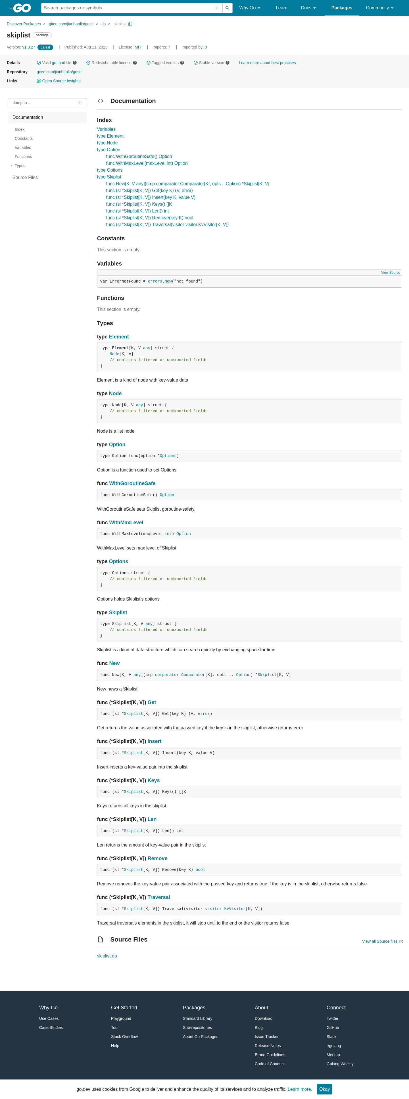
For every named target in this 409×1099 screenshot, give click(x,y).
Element (119, 337)
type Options (110, 170)
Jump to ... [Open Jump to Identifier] (22, 102)
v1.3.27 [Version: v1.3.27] (21, 47)
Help (115, 1045)
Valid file (57, 62)
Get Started (124, 1007)
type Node (107, 142)
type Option (108, 149)
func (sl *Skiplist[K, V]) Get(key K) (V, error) (149, 190)
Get (152, 702)
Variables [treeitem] (23, 147)
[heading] (24, 7)
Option (117, 444)
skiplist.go (107, 955)
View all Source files (380, 941)
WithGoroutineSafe (132, 483)
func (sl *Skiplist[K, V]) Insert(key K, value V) (151, 197)
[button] (39, 62)
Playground (121, 1018)
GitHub (333, 1027)
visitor (213, 909)
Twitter (332, 1018)
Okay (324, 1089)
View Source (390, 273)
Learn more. (300, 1089)
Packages (341, 7)
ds (103, 24)
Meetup (333, 1054)
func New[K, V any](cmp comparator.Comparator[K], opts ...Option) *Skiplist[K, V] (187, 183)
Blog (259, 1027)
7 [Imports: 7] (162, 47)
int (168, 534)
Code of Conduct (270, 1064)
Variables (106, 129)
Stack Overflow (124, 1036)
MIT (138, 47)
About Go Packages (200, 1036)
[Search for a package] (132, 8)
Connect (336, 1007)
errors (155, 281)
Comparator (193, 675)
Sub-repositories (197, 1027)
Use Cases (49, 1018)
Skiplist (118, 612)
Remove (158, 858)
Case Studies (51, 1027)
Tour (115, 1027)
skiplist (120, 24)
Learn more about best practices (267, 62)
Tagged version (165, 62)
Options (168, 456)
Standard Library (197, 1018)
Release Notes (268, 1045)
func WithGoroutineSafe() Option (139, 156)
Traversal (159, 897)
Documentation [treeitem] (27, 117)
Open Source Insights (58, 81)
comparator (167, 675)
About (261, 1007)
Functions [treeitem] (23, 156)
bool (200, 870)
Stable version (211, 62)
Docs (309, 8)
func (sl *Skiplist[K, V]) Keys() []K (139, 204)
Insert (155, 741)
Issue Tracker (267, 1036)
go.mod (58, 62)
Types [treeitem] (20, 165)
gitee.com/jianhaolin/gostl (71, 24)
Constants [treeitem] (24, 138)
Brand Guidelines (270, 1054)
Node (114, 354)
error (204, 713)
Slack (331, 1036)
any (146, 348)
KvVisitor (235, 909)
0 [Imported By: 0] (194, 47)
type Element (110, 136)
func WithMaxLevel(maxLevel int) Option (147, 163)
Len (152, 819)
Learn (281, 7)
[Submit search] (227, 8)
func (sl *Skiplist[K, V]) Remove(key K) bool (149, 217)
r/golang (334, 1045)
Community (380, 8)
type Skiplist (109, 176)
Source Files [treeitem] (25, 177)
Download (263, 1018)
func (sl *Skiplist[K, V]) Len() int (137, 211)
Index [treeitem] (19, 129)
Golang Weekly (340, 1064)
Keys (154, 780)
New (168, 281)
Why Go (250, 8)
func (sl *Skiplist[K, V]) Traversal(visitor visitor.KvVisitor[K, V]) (167, 224)
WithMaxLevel (126, 522)
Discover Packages (24, 24)
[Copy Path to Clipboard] (130, 23)
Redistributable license (111, 62)
